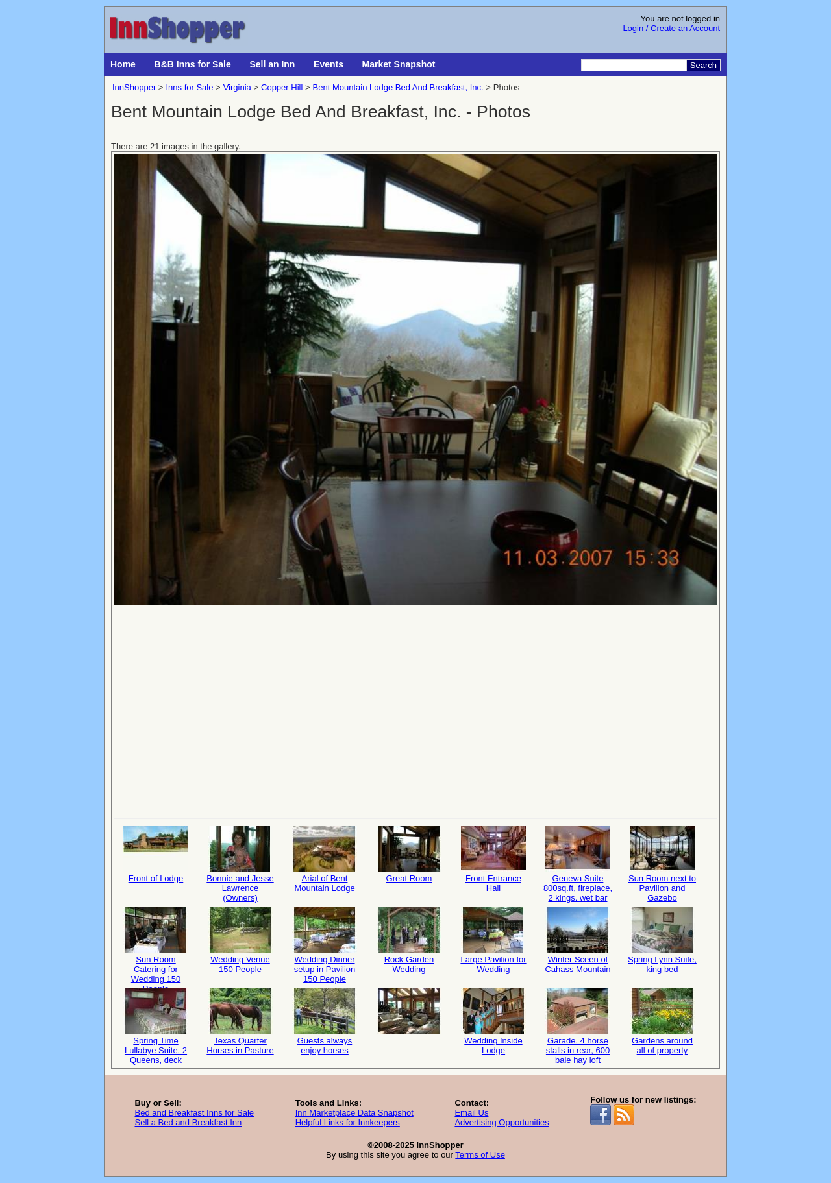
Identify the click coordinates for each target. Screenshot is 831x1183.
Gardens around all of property (662, 1021)
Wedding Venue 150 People (240, 940)
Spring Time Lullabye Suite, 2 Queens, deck (155, 1025)
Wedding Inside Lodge (493, 1021)
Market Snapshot (399, 64)
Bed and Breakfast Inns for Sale (194, 1112)
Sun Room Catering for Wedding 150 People (155, 944)
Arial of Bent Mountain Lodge (324, 859)
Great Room (409, 854)
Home (123, 64)
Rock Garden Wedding (409, 940)
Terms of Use (480, 1155)
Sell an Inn (272, 64)
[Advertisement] (415, 710)
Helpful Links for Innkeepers (347, 1122)
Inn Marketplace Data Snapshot (354, 1112)
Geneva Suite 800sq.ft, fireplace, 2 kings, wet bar (577, 863)
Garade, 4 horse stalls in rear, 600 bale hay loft (577, 1025)
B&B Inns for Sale (193, 64)
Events (328, 64)
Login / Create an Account (671, 28)
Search (703, 65)
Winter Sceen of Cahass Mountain (577, 940)
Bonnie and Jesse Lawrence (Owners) (239, 863)
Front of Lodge (155, 854)
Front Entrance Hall (493, 859)
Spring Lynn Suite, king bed (662, 940)
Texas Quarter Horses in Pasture (239, 1021)
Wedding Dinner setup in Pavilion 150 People (324, 944)
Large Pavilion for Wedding (493, 940)
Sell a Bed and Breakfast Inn (188, 1122)
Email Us (471, 1112)
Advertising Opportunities (501, 1122)
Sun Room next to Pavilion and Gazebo (662, 863)
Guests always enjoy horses (324, 1021)
